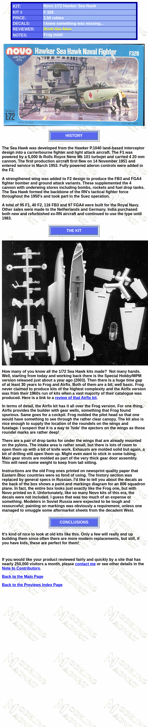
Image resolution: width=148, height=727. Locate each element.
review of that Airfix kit (76, 398)
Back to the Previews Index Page (32, 585)
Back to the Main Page (22, 576)
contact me (85, 564)
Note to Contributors (21, 568)
